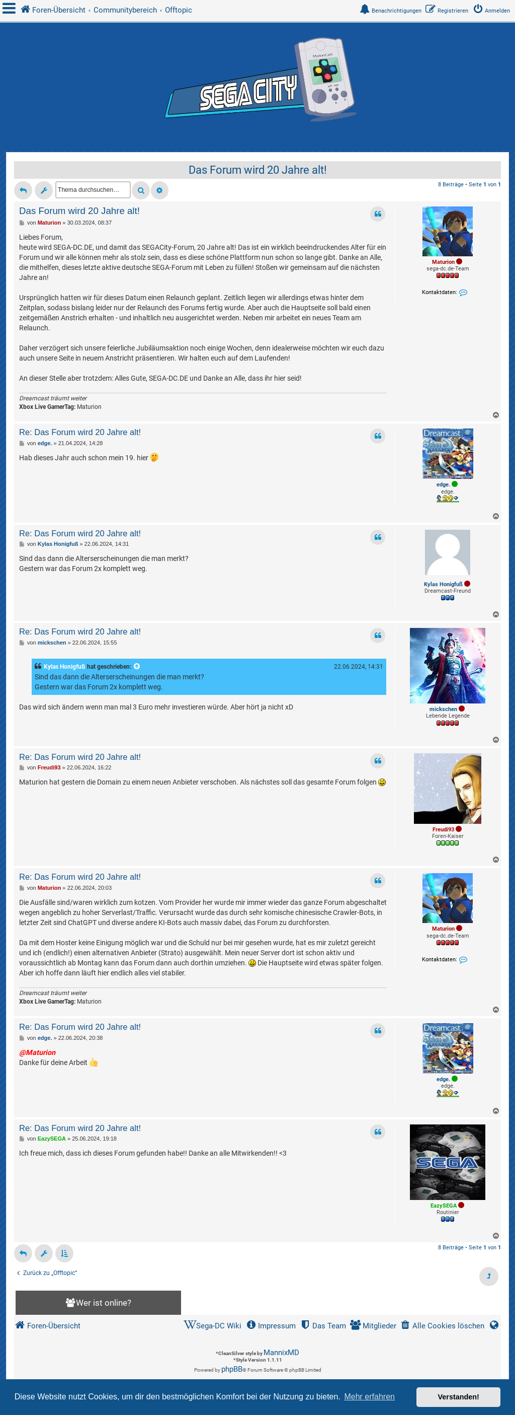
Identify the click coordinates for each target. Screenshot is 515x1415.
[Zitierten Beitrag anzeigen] (137, 667)
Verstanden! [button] (458, 1397)
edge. (443, 484)
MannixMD (281, 1352)
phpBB (231, 1369)
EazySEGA (444, 1205)
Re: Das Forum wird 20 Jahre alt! (80, 432)
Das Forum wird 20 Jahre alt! (258, 170)
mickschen (443, 709)
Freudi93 (443, 829)
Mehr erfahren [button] (369, 1396)
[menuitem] (493, 11)
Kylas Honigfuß (443, 584)
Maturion (443, 262)
